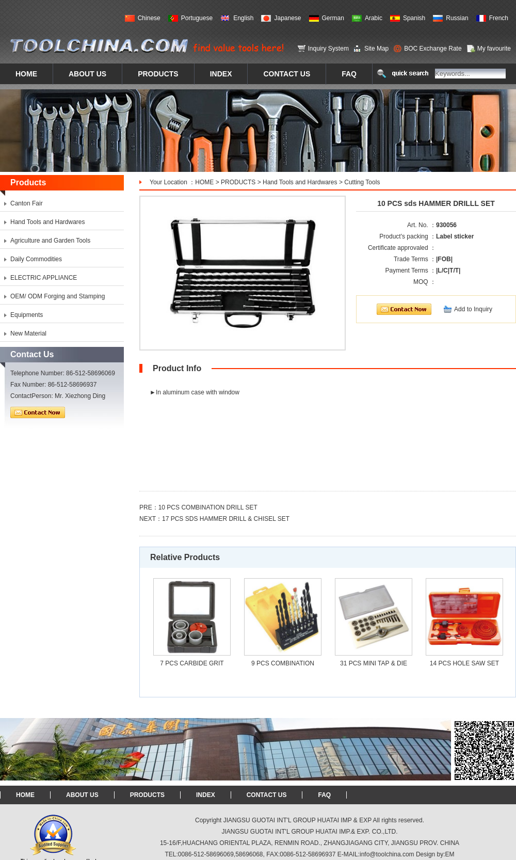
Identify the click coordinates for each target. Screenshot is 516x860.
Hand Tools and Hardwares (300, 182)
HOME (204, 182)
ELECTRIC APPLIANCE (43, 277)
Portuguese (197, 18)
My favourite (494, 48)
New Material (28, 333)
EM (450, 854)
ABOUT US (82, 795)
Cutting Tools (362, 182)
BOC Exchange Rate (432, 48)
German (333, 18)
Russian (457, 18)
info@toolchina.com (387, 854)
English (243, 18)
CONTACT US (267, 795)
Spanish (414, 18)
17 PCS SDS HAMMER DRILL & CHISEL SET (225, 518)
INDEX (205, 795)
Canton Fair (26, 203)
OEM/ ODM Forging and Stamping (57, 296)
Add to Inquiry (473, 309)
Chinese (149, 18)
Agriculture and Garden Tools (50, 240)
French (498, 18)
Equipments (26, 314)
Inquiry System (328, 48)
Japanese (287, 18)
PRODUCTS (238, 182)
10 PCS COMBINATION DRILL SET (207, 507)
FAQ (324, 795)
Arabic (373, 18)
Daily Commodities (36, 259)
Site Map (376, 48)
